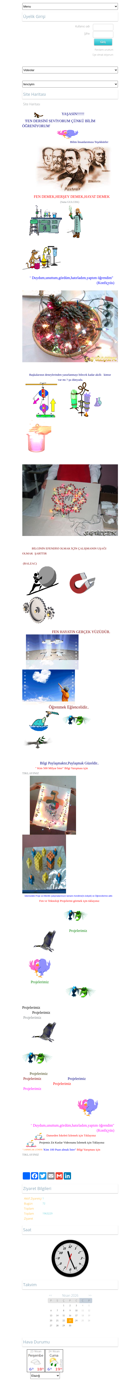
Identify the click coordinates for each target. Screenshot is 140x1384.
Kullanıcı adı (82, 26)
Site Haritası (31, 104)
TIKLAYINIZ (30, 773)
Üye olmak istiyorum (102, 54)
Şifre (87, 34)
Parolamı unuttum (104, 49)
